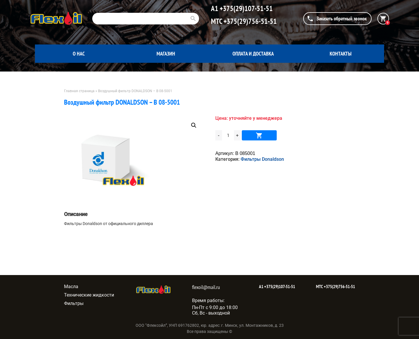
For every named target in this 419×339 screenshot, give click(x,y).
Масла (71, 286)
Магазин (166, 53)
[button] (194, 125)
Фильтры (74, 303)
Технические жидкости (89, 295)
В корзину (259, 135)
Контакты (340, 53)
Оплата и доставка (253, 53)
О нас (79, 53)
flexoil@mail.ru (206, 287)
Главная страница (79, 91)
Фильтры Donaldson (262, 159)
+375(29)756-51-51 (249, 21)
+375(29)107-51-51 (245, 8)
